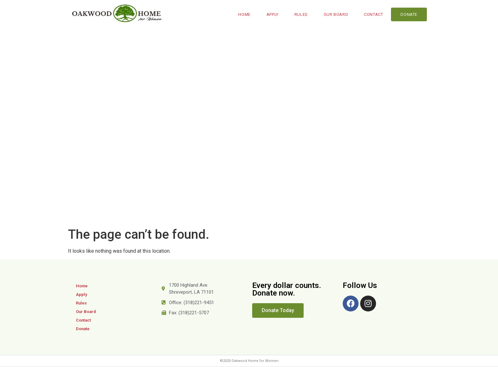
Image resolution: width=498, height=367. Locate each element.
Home (244, 14)
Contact (373, 14)
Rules (301, 14)
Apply (272, 14)
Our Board (336, 14)
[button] (278, 310)
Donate (408, 14)
